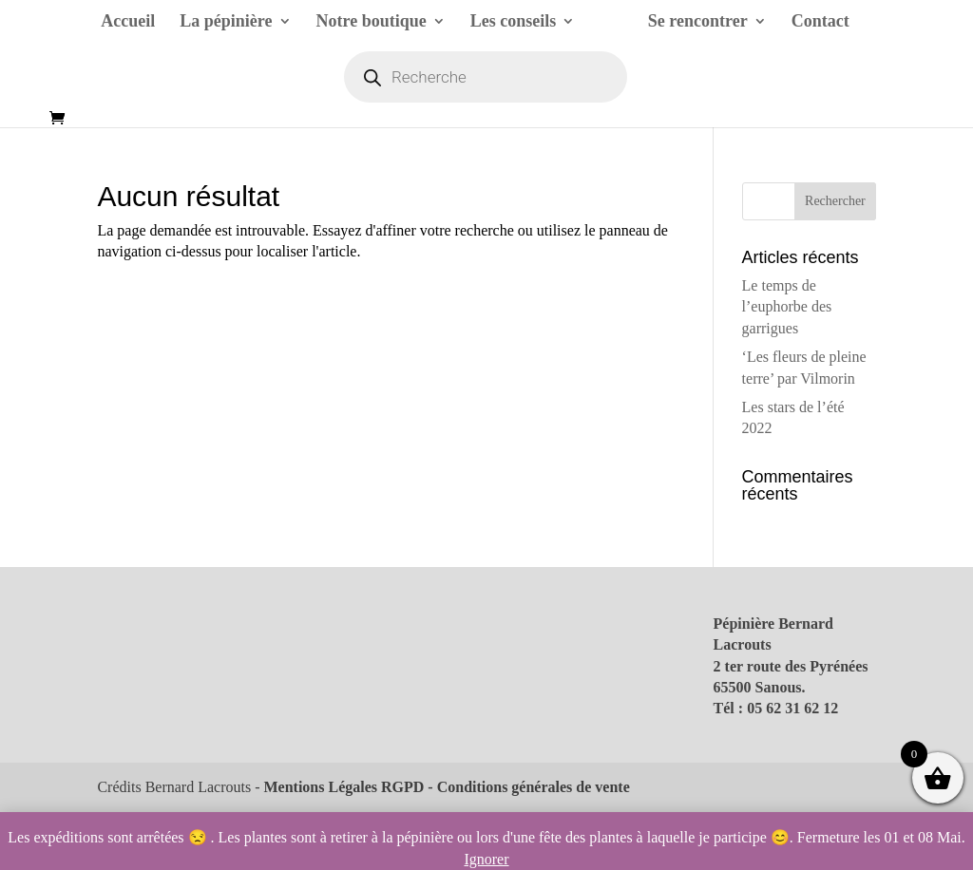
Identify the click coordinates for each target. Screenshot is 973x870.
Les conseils (513, 22)
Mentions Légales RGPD (343, 787)
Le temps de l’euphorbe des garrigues (787, 306)
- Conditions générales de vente (526, 787)
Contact (820, 22)
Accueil (128, 22)
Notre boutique (371, 22)
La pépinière (226, 22)
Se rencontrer (698, 22)
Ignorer (486, 859)
